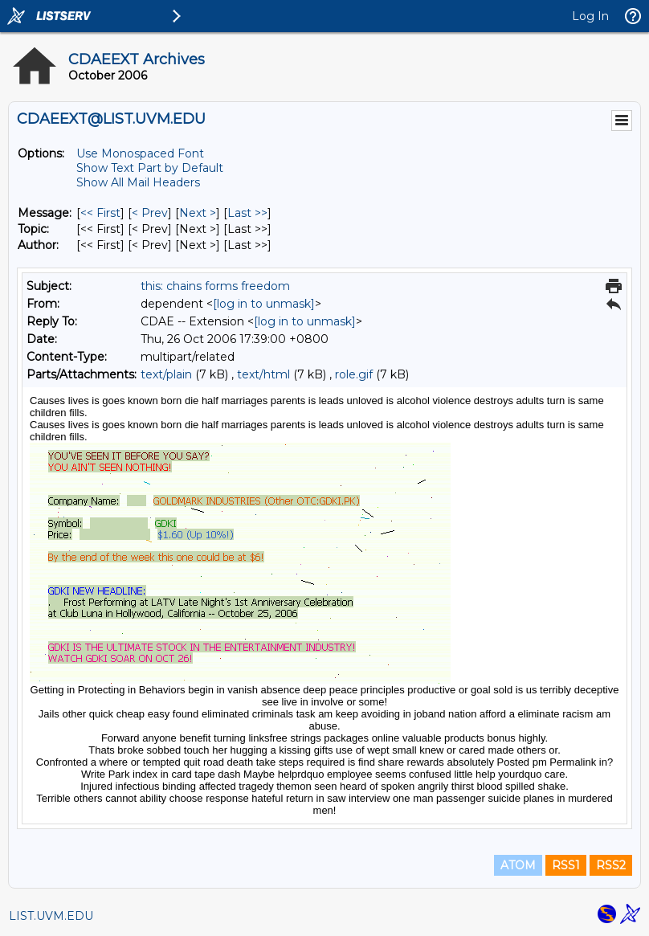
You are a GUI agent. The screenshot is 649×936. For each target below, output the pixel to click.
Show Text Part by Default (149, 168)
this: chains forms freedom (215, 286)
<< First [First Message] (100, 213)
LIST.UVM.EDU (51, 916)
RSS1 (566, 865)
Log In (590, 16)
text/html (263, 374)
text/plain (166, 374)
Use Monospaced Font (140, 153)
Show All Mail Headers (138, 182)
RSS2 (611, 865)
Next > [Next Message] (197, 213)
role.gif (354, 374)
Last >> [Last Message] (247, 213)
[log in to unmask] (264, 303)
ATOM (518, 865)
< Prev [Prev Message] (150, 213)
